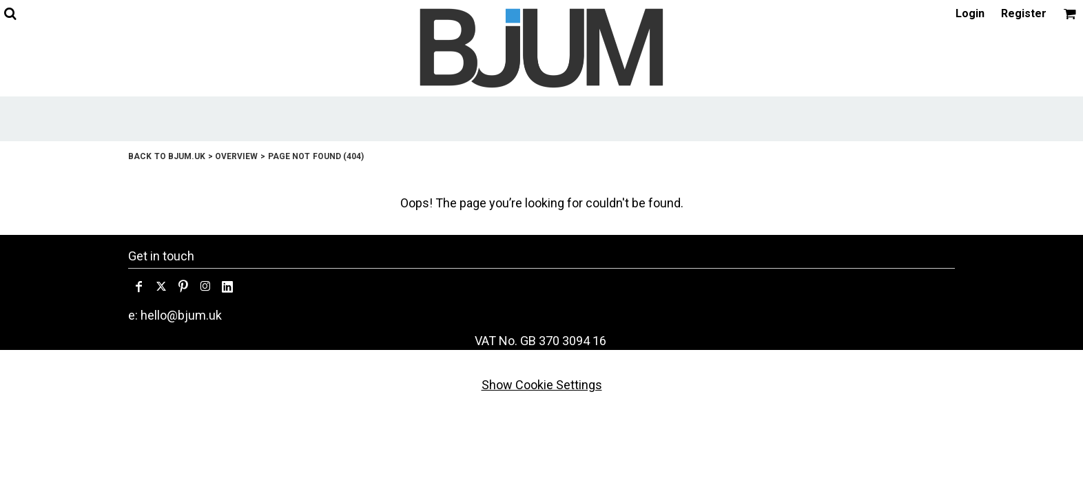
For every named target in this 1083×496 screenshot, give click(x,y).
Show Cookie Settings (542, 385)
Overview (236, 156)
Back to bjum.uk (166, 156)
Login (970, 13)
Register (1023, 13)
